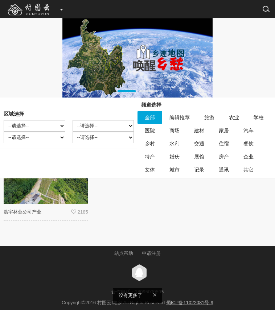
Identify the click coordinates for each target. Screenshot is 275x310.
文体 (150, 170)
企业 (248, 157)
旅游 (209, 117)
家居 (224, 130)
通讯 (224, 170)
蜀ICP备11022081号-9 (189, 302)
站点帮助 (123, 253)
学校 (259, 117)
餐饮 (248, 143)
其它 (248, 170)
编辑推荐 (179, 117)
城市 (174, 170)
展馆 (199, 157)
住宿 (224, 143)
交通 (199, 143)
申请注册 (151, 253)
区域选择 (14, 114)
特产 (150, 157)
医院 (150, 130)
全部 (150, 117)
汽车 (248, 130)
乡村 (150, 143)
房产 (224, 157)
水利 (174, 143)
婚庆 (174, 157)
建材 (199, 130)
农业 (234, 117)
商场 (174, 130)
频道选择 (151, 105)
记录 (199, 170)
